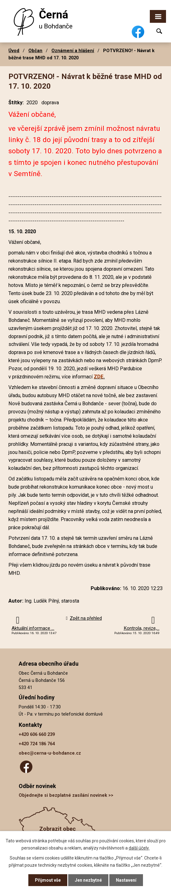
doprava (50, 103)
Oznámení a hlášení (72, 50)
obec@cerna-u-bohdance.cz (50, 753)
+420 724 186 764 (37, 744)
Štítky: (16, 103)
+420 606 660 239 (37, 734)
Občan (35, 50)
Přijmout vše (48, 880)
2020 (32, 103)
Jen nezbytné (88, 880)
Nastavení (126, 880)
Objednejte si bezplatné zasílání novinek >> (66, 795)
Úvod (13, 50)
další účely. (139, 847)
